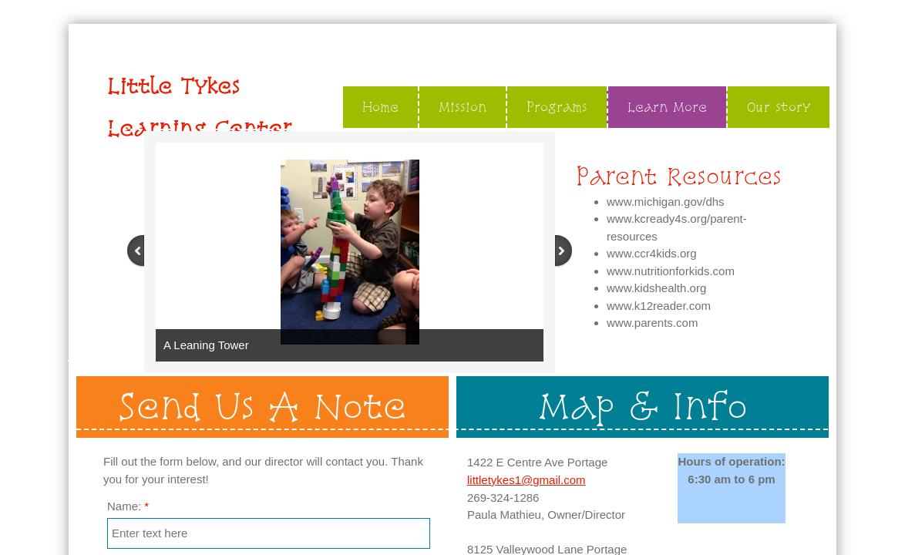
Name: (128, 506)
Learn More (667, 107)
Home (380, 107)
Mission (462, 107)
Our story (778, 107)
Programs (557, 107)
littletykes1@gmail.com (526, 479)
